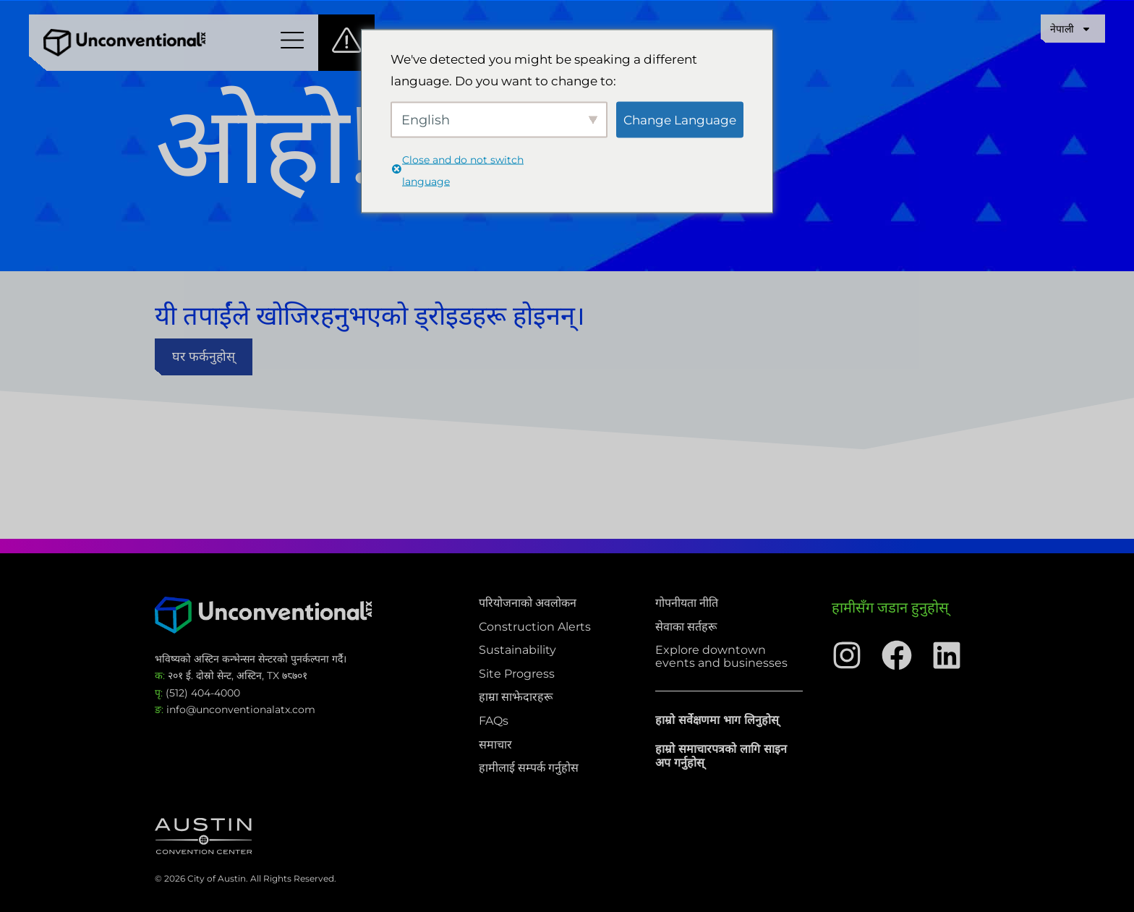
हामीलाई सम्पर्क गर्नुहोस (529, 768)
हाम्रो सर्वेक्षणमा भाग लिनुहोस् (717, 720)
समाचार (495, 744)
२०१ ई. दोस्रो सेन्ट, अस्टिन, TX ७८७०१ (231, 675)
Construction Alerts (535, 627)
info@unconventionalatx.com (235, 709)
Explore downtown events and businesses (721, 656)
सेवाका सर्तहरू (686, 627)
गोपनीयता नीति (686, 603)
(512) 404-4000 (197, 692)
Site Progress (517, 674)
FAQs (493, 721)
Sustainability (517, 650)
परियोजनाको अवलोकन (527, 603)
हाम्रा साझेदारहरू (516, 697)
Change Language (679, 119)
